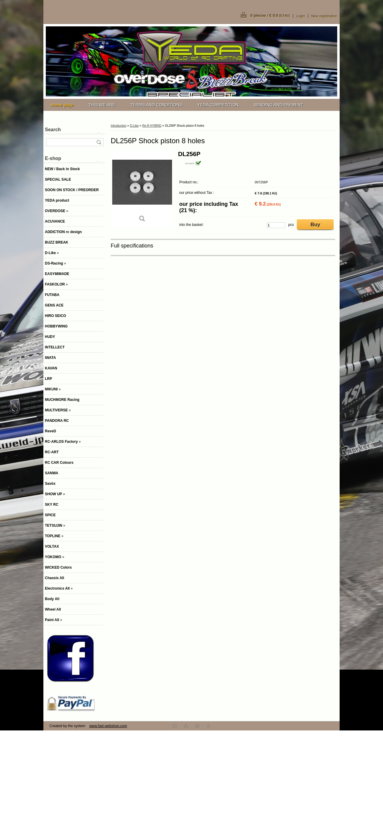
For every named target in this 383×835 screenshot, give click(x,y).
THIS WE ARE (101, 104)
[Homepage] (62, 105)
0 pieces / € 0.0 (270, 15)
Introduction (118, 125)
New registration (324, 16)
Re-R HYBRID (151, 125)
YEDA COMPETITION (217, 104)
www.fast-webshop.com (108, 726)
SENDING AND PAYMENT (278, 104)
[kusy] (276, 225)
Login (300, 16)
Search (53, 129)
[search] (99, 142)
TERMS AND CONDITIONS (156, 104)
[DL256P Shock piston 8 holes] (142, 188)
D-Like (134, 125)
